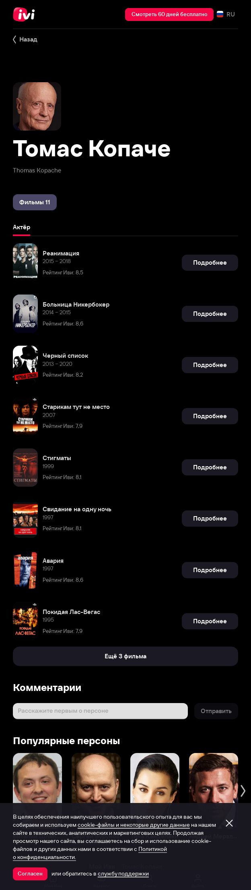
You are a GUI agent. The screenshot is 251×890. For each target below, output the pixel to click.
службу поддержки (123, 873)
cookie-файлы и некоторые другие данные (134, 825)
